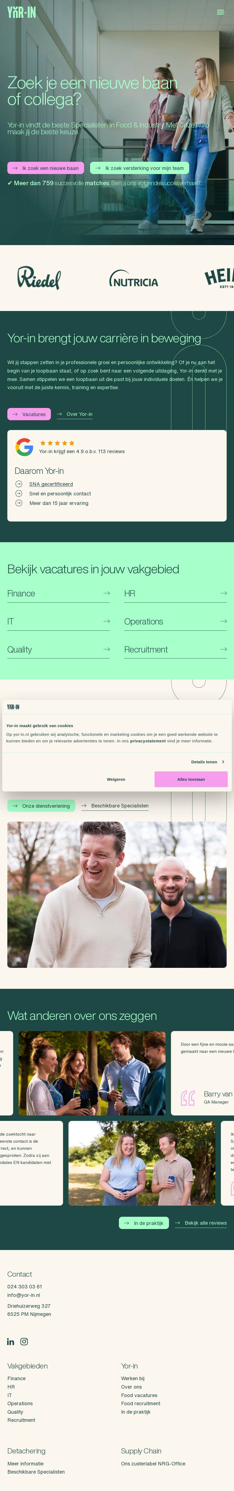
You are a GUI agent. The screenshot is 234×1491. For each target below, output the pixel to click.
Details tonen (204, 762)
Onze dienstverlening (41, 805)
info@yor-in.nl (23, 1294)
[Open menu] (220, 12)
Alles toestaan (191, 779)
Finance (16, 1378)
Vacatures (29, 414)
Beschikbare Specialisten (115, 805)
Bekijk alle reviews (201, 1222)
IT (9, 1395)
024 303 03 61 (24, 1286)
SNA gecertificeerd (51, 483)
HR (11, 1386)
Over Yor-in (75, 413)
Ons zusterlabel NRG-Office (153, 1463)
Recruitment (21, 1419)
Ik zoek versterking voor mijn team (140, 168)
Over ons (131, 1386)
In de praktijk (144, 1223)
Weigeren (116, 779)
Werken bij (132, 1378)
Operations (20, 1403)
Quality (15, 1411)
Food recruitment (140, 1403)
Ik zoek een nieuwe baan (46, 168)
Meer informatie (25, 1463)
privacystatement (148, 740)
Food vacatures (139, 1395)
